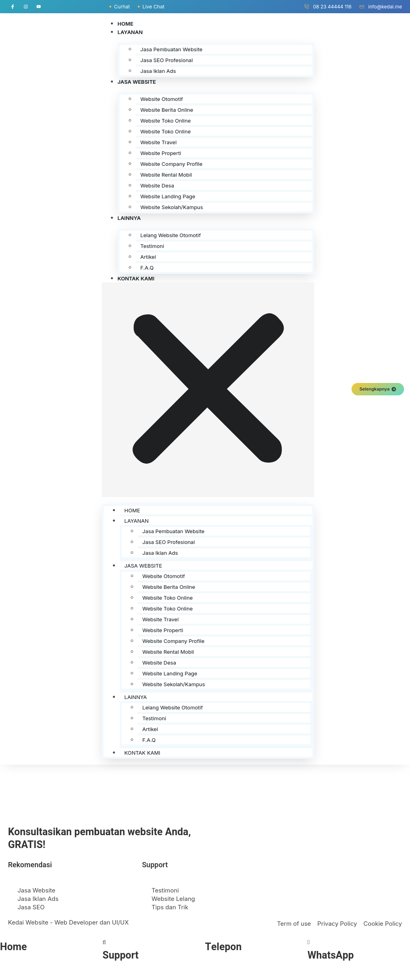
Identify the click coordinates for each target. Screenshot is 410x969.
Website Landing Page (168, 196)
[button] (208, 390)
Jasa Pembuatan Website (172, 49)
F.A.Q (147, 267)
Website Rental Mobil (166, 174)
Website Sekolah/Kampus (172, 207)
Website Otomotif (162, 99)
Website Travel (159, 142)
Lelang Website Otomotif (171, 235)
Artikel (148, 257)
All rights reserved (56, 927)
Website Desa (157, 185)
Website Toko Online (166, 120)
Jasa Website (137, 82)
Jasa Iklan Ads (158, 71)
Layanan (130, 32)
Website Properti (161, 153)
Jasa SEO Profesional (167, 60)
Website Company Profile (172, 164)
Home (126, 23)
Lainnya (129, 218)
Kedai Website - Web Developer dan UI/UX (68, 922)
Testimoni (152, 246)
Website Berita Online (167, 110)
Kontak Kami (136, 278)
